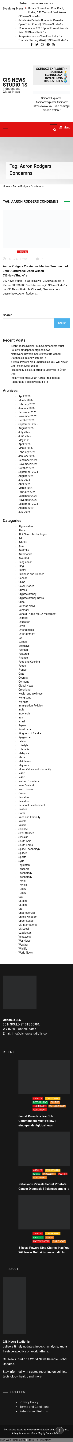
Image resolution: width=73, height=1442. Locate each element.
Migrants (23, 765)
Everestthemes (53, 1433)
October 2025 (26, 420)
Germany (23, 681)
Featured (23, 653)
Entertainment (26, 633)
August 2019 (25, 507)
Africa (21, 530)
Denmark (23, 609)
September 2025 (28, 424)
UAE (20, 896)
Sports (23, 252)
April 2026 (24, 396)
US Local (23, 928)
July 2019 (24, 511)
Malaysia (23, 753)
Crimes (22, 589)
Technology (25, 872)
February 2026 (26, 404)
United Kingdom (27, 916)
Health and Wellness (30, 693)
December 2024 (27, 460)
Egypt (21, 625)
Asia (21, 546)
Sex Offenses (26, 833)
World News (25, 952)
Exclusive (23, 645)
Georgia (23, 677)
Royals (22, 821)
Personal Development (31, 805)
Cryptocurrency (27, 593)
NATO (21, 773)
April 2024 (24, 483)
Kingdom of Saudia (29, 733)
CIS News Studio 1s (15, 82)
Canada (23, 578)
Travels (22, 884)
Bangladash (25, 562)
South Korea (25, 845)
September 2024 (28, 471)
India (21, 709)
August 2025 (25, 428)
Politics (22, 809)
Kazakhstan (25, 729)
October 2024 (26, 467)
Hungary (23, 701)
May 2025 (24, 440)
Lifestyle (23, 745)
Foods (22, 665)
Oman (21, 793)
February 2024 (26, 491)
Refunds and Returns (34, 1411)
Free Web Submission (13, 1439)
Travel (21, 880)
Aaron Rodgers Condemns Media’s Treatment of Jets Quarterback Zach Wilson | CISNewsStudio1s (35, 271)
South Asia (24, 841)
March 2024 (25, 487)
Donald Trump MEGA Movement (37, 613)
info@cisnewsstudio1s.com (30, 1033)
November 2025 (27, 416)
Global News (25, 685)
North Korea (25, 789)
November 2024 (27, 463)
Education (24, 621)
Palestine (23, 801)
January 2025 (26, 456)
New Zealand (26, 785)
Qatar (21, 813)
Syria (21, 860)
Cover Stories (26, 586)
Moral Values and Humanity (34, 769)
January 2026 (26, 408)
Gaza (21, 673)
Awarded (23, 558)
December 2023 (27, 495)
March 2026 (25, 400)
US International (27, 924)
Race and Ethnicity (29, 817)
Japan (22, 725)
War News (24, 940)
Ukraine (22, 900)
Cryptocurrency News (31, 597)
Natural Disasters (28, 781)
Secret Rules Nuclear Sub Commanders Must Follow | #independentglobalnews (37, 1120)
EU (20, 637)
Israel (21, 721)
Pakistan (23, 797)
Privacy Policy (29, 1402)
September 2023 (28, 503)
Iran (20, 717)
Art (20, 538)
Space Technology (29, 849)
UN (20, 908)
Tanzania (23, 868)
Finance (23, 657)
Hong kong (24, 697)
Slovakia (23, 837)
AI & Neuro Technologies (33, 534)
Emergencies (26, 629)
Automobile (25, 554)
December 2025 (27, 412)
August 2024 (25, 475)
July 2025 (24, 432)
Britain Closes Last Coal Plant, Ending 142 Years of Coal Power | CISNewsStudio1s (42, 12)
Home (6, 186)
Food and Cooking (29, 661)
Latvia (22, 741)
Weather (23, 944)
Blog (21, 566)
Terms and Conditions (34, 1407)
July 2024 (24, 479)
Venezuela (24, 936)
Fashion (23, 649)
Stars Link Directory (39, 1439)
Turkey (22, 888)
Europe (22, 641)
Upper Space (25, 920)
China (21, 582)
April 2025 (24, 444)
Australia (23, 550)
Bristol (22, 570)
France (22, 669)
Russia (22, 825)
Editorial (23, 617)
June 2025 (24, 436)
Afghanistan (25, 526)
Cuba (21, 601)
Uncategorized (27, 912)
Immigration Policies (30, 705)
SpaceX (22, 852)
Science (23, 829)
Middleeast (25, 761)
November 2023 (27, 499)
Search (7, 315)
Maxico (22, 757)
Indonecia (24, 713)
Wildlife (22, 948)
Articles (23, 542)
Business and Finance (31, 574)
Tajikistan (24, 864)
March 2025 (25, 448)
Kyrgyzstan (24, 737)
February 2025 (26, 452)
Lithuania (23, 749)
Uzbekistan (25, 932)
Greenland (24, 689)
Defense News (27, 605)
